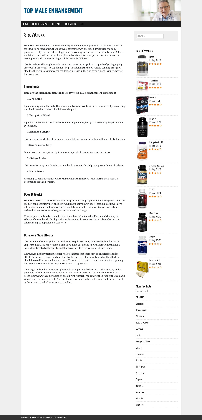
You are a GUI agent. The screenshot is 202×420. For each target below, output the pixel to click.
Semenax (139, 385)
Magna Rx (140, 373)
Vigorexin (140, 392)
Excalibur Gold (142, 291)
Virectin (139, 398)
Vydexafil (139, 329)
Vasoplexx (140, 303)
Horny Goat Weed (143, 341)
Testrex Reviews (142, 322)
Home (25, 24)
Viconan (139, 347)
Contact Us (70, 24)
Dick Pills (56, 24)
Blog (82, 24)
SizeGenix (140, 316)
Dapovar (139, 379)
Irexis (138, 335)
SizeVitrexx (140, 366)
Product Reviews (40, 24)
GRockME (140, 297)
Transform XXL (142, 310)
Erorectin (140, 354)
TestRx (139, 360)
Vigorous (139, 404)
